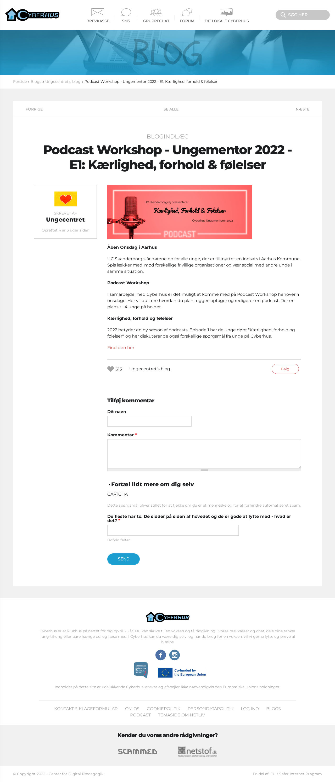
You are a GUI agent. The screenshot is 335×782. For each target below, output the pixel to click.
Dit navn (116, 412)
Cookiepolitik (163, 708)
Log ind (250, 708)
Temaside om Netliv (181, 715)
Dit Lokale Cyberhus (227, 15)
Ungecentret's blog (63, 81)
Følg (285, 369)
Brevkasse (97, 15)
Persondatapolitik (210, 708)
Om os (132, 708)
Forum (187, 15)
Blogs (36, 81)
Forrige (34, 109)
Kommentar (122, 435)
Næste (302, 109)
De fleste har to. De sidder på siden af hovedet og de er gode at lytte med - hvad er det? (199, 518)
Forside (20, 81)
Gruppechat (156, 15)
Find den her (120, 347)
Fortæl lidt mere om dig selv (152, 484)
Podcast (140, 715)
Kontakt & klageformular (86, 708)
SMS (126, 15)
